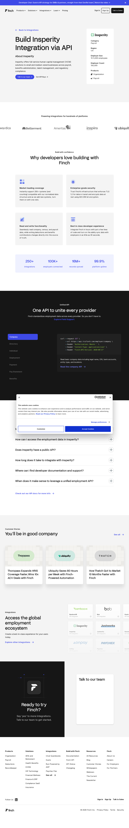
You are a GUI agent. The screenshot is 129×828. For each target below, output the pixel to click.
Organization (10, 756)
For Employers (113, 764)
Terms (112, 810)
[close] (125, 3)
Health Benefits (31, 763)
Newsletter (91, 780)
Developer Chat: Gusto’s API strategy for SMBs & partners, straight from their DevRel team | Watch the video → (64, 2)
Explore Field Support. (64, 319)
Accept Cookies (88, 429)
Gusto (48, 760)
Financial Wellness (32, 775)
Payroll (8, 760)
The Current (92, 776)
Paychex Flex (51, 771)
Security (120, 810)
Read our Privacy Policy (45, 414)
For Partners (112, 768)
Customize (41, 429)
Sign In (97, 10)
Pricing (65, 10)
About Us (111, 756)
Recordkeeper (11, 768)
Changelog (70, 768)
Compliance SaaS (32, 783)
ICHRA (28, 767)
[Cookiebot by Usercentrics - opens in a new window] (96, 397)
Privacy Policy (102, 810)
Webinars (90, 772)
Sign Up (105, 10)
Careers (110, 760)
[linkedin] (16, 799)
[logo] (9, 10)
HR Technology (31, 771)
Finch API (70, 760)
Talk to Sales (117, 10)
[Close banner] (110, 397)
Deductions (9, 764)
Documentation (72, 756)
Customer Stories (94, 764)
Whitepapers (92, 768)
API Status (70, 764)
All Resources (92, 756)
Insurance (29, 787)
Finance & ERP (31, 779)
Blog (88, 760)
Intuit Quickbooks (53, 756)
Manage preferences (99, 422)
